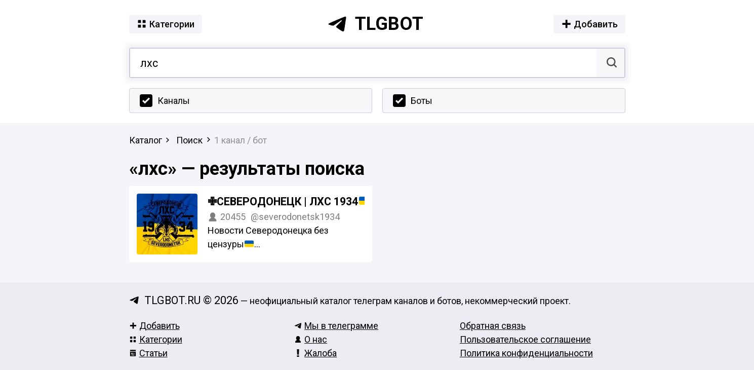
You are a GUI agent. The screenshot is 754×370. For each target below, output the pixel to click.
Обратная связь (493, 325)
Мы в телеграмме (336, 325)
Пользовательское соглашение (525, 339)
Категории (155, 339)
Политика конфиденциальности (526, 353)
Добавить (154, 325)
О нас (310, 339)
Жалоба (315, 353)
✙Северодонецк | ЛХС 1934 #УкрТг (311, 201)
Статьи (148, 353)
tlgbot (375, 23)
